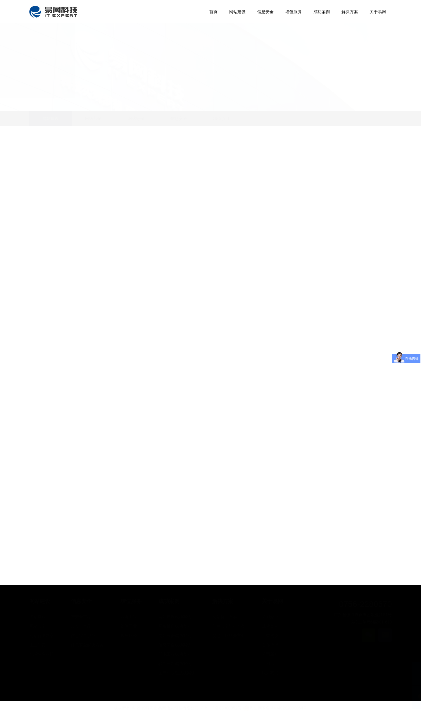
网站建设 (50, 118)
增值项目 (221, 118)
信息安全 (178, 118)
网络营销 (93, 118)
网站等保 (136, 118)
